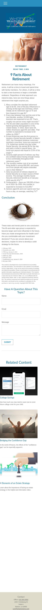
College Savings (7, 397)
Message (5, 322)
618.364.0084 (23, 600)
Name (4, 296)
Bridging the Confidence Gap (13, 440)
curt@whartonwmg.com (21, 609)
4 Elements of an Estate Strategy (15, 483)
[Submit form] (7, 342)
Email (4, 309)
